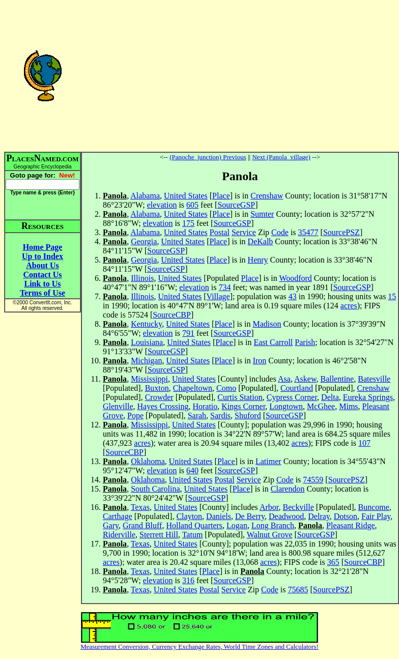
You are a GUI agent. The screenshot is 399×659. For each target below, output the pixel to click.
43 (293, 296)
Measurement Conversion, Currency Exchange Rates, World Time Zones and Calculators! (199, 646)
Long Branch (272, 525)
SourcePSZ (341, 232)
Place (221, 195)
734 (224, 287)
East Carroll (273, 342)
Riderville (119, 534)
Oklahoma (148, 461)
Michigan (146, 360)
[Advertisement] (240, 75)
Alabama (145, 195)
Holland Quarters (194, 525)
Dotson (345, 516)
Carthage (117, 516)
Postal (220, 232)
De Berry (250, 516)
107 (364, 443)
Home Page (43, 247)
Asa (284, 379)
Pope (135, 415)
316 (188, 580)
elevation (162, 204)
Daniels (218, 516)
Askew (305, 379)
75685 (298, 589)
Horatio (204, 406)
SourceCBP (172, 314)
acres (348, 305)
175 (188, 223)
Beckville (298, 507)
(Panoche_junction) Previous (207, 157)
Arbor (269, 507)
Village (218, 296)
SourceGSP (236, 204)
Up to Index (42, 256)
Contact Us (42, 274)
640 (192, 470)
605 (192, 204)
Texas (140, 507)
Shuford (248, 415)
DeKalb (260, 241)
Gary (111, 525)
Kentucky (146, 324)
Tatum (192, 534)
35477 (308, 232)
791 (188, 333)
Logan (236, 525)
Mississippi (149, 379)
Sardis (220, 415)
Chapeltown (192, 388)
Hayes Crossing (163, 406)
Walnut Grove (270, 534)
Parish (305, 342)
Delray (319, 516)
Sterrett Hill (158, 534)
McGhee (321, 406)
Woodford (295, 278)
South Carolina (155, 488)
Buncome (373, 507)
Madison (267, 324)
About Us (42, 265)
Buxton (157, 388)
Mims (348, 406)
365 (333, 562)
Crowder (159, 397)
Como (226, 388)
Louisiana (147, 342)
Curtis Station (239, 397)
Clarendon (288, 488)
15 (392, 296)
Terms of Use (42, 293)
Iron (260, 360)
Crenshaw (266, 195)
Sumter (262, 214)
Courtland (296, 388)
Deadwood (286, 516)
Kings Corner (243, 406)
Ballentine (337, 379)
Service (244, 232)
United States (186, 195)
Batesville (374, 379)
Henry (258, 259)
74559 (313, 479)
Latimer (268, 461)
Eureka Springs (368, 397)
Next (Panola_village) (281, 157)
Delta (330, 397)
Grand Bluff (142, 525)
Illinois (142, 278)
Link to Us (42, 283)
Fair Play (375, 516)
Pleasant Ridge (350, 525)
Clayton (189, 516)
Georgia (144, 241)
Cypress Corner (292, 397)
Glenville (118, 406)
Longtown (286, 406)
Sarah (197, 415)
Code (280, 232)
